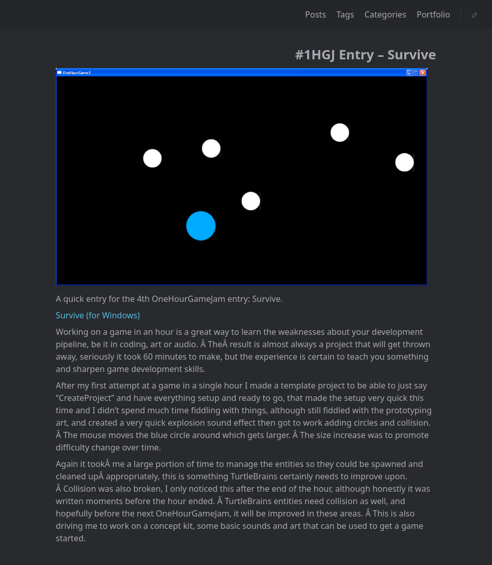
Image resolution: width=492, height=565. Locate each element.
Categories (386, 14)
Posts (316, 14)
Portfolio (434, 14)
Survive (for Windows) (98, 315)
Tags (346, 14)
